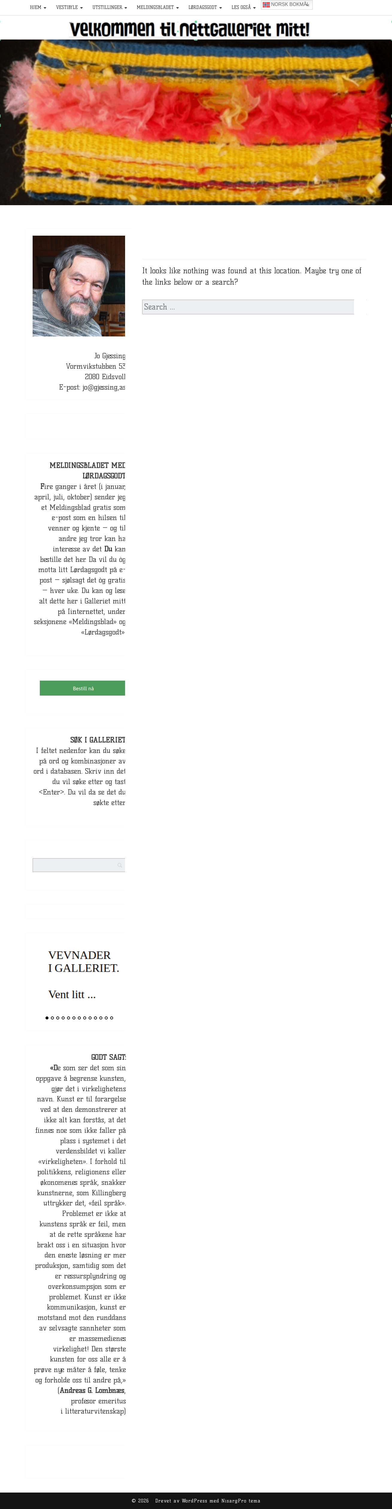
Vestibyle (67, 7)
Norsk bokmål (286, 4)
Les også (241, 7)
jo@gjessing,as (104, 387)
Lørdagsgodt (203, 7)
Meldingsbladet (155, 7)
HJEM (35, 7)
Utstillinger (107, 7)
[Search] (131, 860)
